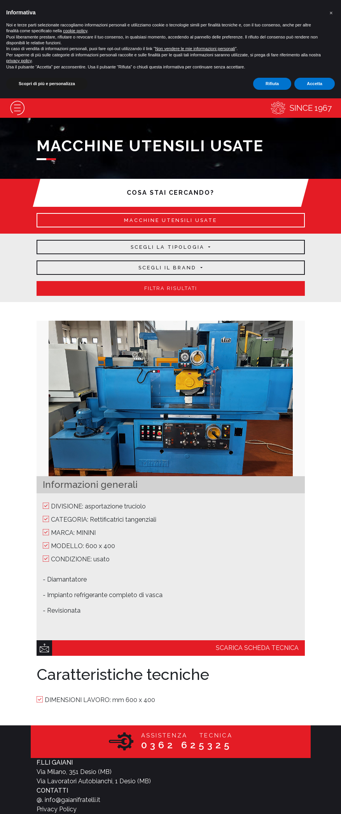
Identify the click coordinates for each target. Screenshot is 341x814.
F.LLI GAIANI (55, 762)
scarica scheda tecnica (257, 648)
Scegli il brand (168, 268)
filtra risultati (170, 288)
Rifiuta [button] (272, 83)
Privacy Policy (57, 809)
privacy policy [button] (18, 60)
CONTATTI (52, 790)
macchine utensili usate (170, 220)
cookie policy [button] (75, 30)
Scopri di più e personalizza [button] (47, 83)
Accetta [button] (314, 83)
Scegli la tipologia (169, 247)
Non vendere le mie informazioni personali (195, 48)
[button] (331, 12)
